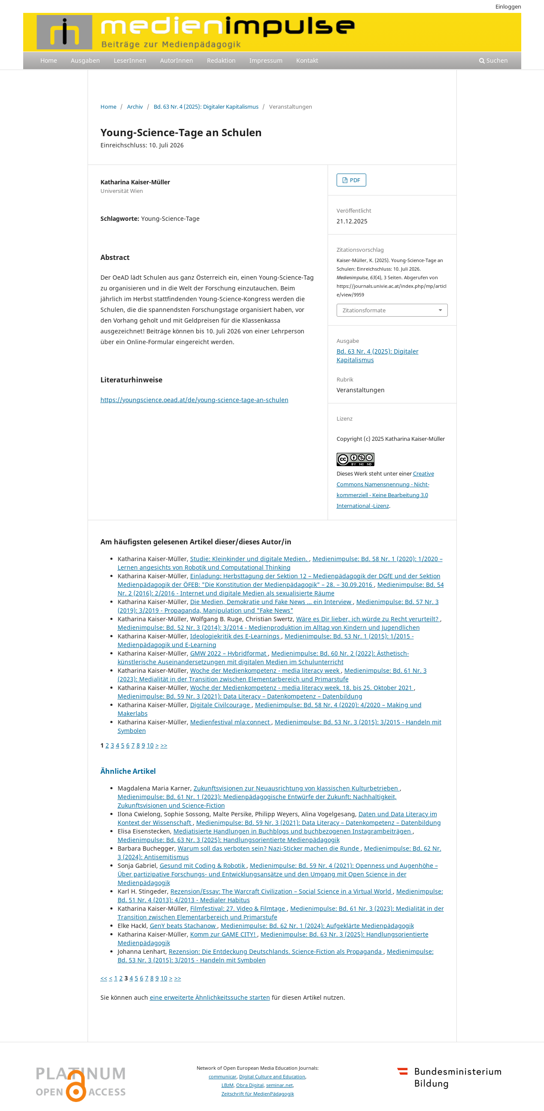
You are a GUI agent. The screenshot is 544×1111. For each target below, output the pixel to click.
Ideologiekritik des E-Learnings (235, 636)
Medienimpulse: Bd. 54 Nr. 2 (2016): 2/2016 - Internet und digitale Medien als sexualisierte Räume (281, 588)
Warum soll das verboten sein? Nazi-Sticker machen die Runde (269, 848)
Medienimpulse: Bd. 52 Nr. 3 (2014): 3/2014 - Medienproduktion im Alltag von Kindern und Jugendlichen (269, 627)
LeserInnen (130, 60)
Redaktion (221, 60)
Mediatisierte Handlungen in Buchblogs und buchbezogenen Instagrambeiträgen (293, 831)
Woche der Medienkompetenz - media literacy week (265, 670)
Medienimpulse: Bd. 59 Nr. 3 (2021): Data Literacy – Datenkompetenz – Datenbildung (240, 696)
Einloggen (508, 6)
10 (150, 745)
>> (164, 745)
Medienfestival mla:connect (230, 722)
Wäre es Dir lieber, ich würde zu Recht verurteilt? (368, 619)
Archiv (135, 106)
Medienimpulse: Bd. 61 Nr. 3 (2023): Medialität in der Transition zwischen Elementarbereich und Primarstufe (272, 674)
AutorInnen (176, 60)
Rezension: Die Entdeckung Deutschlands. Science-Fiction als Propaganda (276, 951)
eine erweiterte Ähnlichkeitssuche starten (210, 997)
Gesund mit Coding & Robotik (203, 865)
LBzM (228, 1085)
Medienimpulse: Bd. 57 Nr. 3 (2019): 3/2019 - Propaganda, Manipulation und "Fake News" (278, 606)
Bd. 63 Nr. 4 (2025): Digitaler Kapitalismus (206, 106)
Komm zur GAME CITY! (223, 934)
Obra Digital (250, 1085)
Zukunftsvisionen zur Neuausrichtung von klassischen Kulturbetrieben (297, 788)
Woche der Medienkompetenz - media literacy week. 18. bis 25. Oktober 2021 (302, 688)
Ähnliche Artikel (128, 771)
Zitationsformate (364, 310)
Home (48, 60)
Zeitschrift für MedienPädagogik (258, 1094)
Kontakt (307, 60)
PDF (354, 180)
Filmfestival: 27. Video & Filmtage (238, 908)
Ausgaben (85, 60)
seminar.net (279, 1085)
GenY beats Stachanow (183, 926)
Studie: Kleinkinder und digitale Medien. (249, 559)
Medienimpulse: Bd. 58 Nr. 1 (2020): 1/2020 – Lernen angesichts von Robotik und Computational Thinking (280, 563)
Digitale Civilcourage (221, 705)
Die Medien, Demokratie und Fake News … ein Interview (271, 602)
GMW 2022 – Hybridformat (229, 653)
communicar (223, 1077)
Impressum (266, 60)
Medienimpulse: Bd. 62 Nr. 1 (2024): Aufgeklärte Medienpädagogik (317, 926)
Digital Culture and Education (272, 1077)
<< (103, 978)
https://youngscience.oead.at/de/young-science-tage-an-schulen (194, 400)
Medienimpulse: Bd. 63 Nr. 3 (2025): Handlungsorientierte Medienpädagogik (229, 840)
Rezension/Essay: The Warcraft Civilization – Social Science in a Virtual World (281, 891)
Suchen (493, 60)
